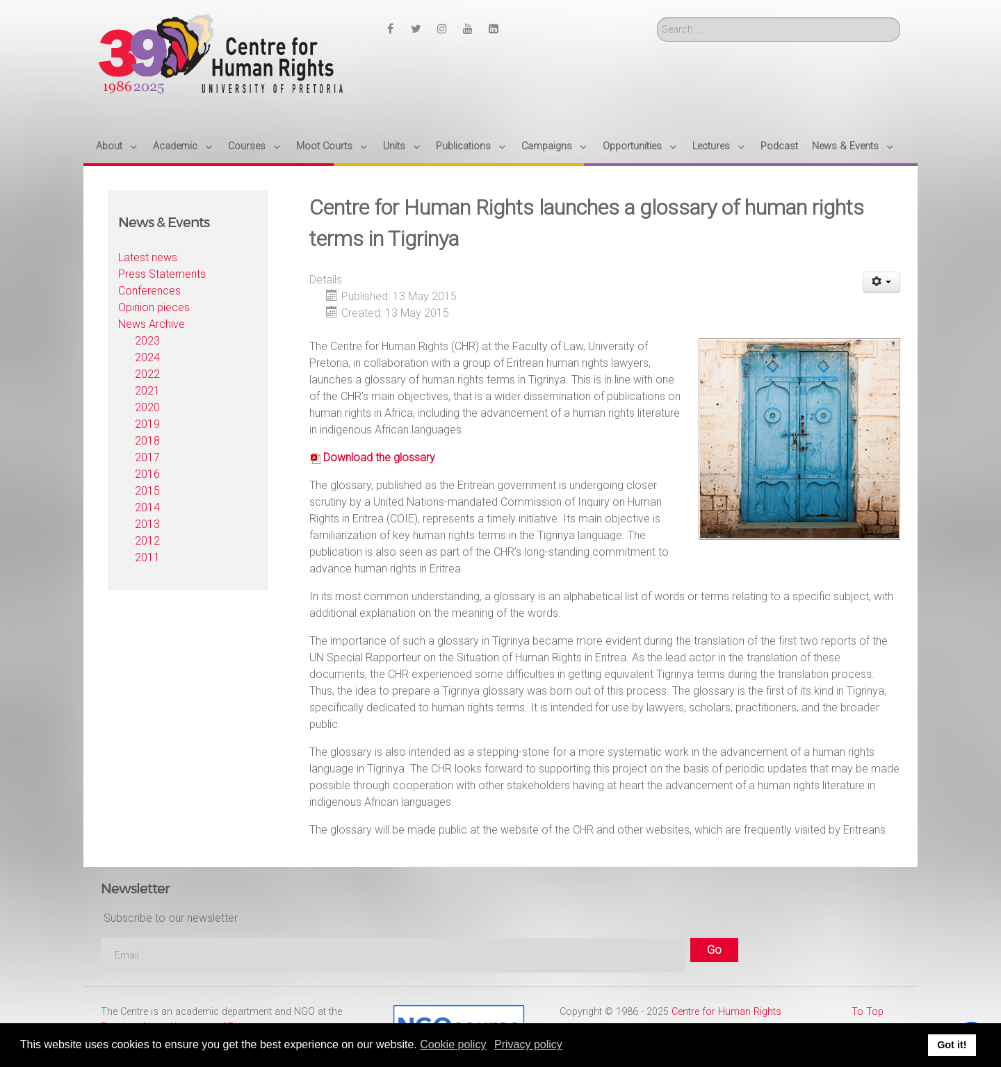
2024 (147, 357)
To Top (868, 1012)
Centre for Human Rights (726, 1012)
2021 (147, 390)
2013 (147, 524)
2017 (147, 457)
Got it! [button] (951, 1044)
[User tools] (882, 282)
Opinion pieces (154, 307)
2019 (147, 424)
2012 (147, 540)
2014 (147, 507)
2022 (147, 374)
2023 (147, 340)
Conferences (149, 290)
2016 (147, 474)
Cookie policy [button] (453, 1044)
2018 (147, 440)
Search (657, 17)
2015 (147, 490)
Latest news (147, 257)
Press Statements (162, 274)
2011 (147, 557)
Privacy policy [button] (528, 1044)
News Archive (151, 324)
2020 (147, 407)
